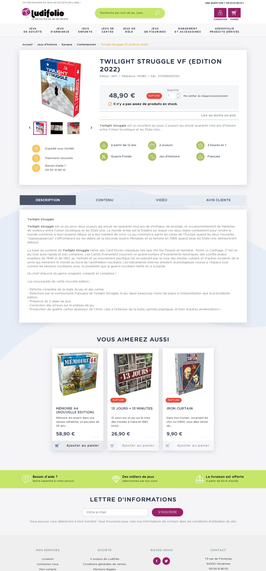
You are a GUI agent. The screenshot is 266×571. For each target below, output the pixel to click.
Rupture (154, 96)
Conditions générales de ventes (104, 564)
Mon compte (47, 569)
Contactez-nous (48, 564)
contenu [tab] (104, 200)
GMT (114, 76)
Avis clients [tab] (218, 200)
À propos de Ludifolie (104, 559)
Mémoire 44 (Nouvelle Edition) (75, 410)
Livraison (48, 559)
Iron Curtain (180, 408)
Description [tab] (48, 200)
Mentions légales (104, 569)
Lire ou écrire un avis (218, 115)
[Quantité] (173, 95)
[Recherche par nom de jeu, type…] (130, 13)
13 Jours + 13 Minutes (132, 408)
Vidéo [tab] (161, 200)
